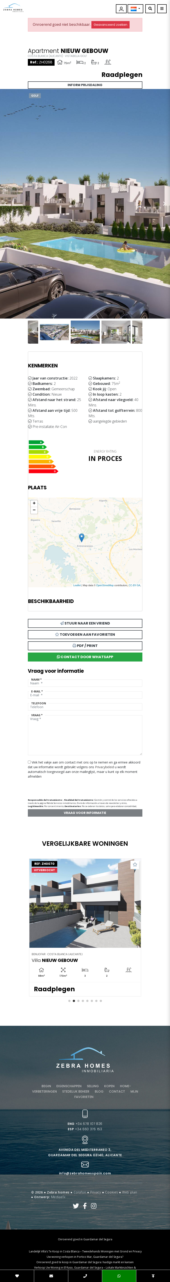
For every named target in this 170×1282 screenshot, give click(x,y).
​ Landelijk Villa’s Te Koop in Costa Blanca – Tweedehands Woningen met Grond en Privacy (85, 1251)
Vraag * (37, 715)
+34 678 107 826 (85, 1123)
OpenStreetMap (105, 585)
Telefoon (38, 703)
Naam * (36, 679)
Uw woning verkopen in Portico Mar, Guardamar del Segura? (85, 1257)
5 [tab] (87, 1001)
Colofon (80, 1192)
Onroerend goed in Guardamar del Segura (85, 1239)
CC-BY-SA (134, 585)
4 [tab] (83, 1001)
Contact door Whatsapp (85, 656)
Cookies (111, 1192)
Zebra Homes (13, 7)
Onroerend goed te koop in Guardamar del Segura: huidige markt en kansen (85, 1262)
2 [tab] (74, 1001)
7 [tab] (96, 1001)
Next (164, 204)
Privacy (95, 1192)
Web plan (129, 1192)
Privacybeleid (105, 767)
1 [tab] (69, 1001)
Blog (99, 1091)
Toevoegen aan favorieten (85, 634)
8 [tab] (101, 1001)
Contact (117, 1091)
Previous (5, 204)
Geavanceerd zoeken (110, 24)
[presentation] (52, 787)
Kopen (109, 1086)
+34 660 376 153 (85, 1129)
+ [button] (34, 503)
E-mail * (37, 691)
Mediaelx (58, 1197)
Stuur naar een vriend (85, 623)
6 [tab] (92, 1001)
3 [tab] (78, 1001)
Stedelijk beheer (75, 1091)
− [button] (34, 510)
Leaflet (77, 585)
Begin (46, 1086)
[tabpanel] (85, 927)
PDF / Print (85, 645)
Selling (93, 1086)
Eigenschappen (69, 1086)
